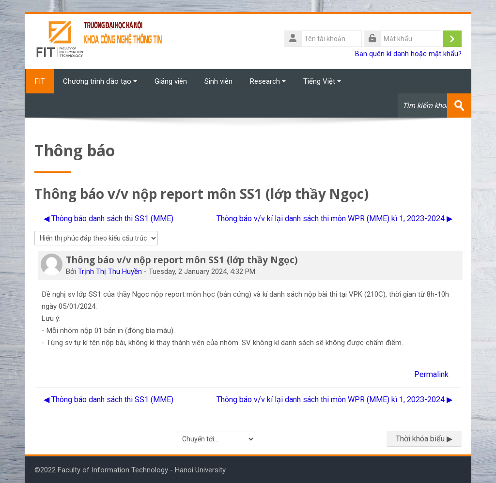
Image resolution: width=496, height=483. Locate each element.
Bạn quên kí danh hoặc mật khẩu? (408, 54)
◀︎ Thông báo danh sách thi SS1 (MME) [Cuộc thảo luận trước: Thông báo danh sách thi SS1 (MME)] (108, 218)
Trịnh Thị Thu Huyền (110, 271)
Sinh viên (218, 81)
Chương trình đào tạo (100, 81)
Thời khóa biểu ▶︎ (424, 438)
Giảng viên (171, 81)
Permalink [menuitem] (431, 373)
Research (268, 81)
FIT (39, 81)
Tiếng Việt (322, 81)
